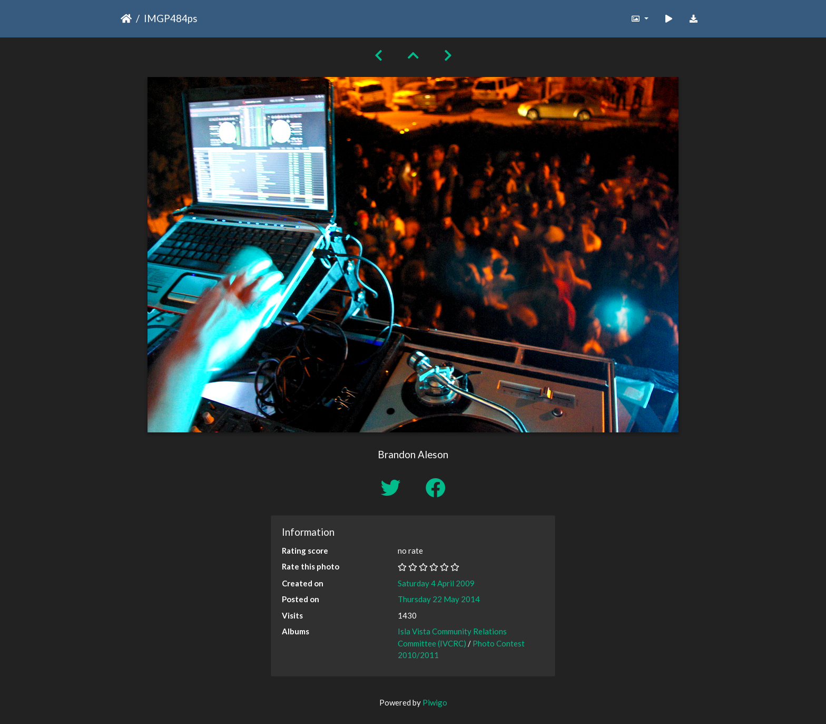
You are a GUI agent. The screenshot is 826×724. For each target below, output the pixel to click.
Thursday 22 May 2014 (439, 599)
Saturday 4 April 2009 (436, 583)
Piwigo (434, 702)
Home (126, 18)
